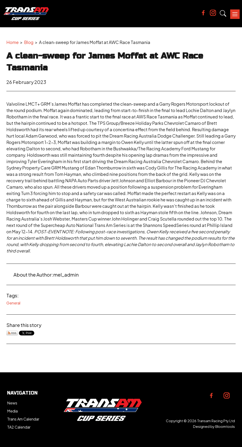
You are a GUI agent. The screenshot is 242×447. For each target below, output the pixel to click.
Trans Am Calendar (23, 419)
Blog (29, 42)
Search (223, 13)
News (12, 403)
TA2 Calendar (18, 427)
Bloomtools (225, 426)
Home (12, 42)
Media (12, 411)
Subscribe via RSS (12, 333)
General (13, 302)
